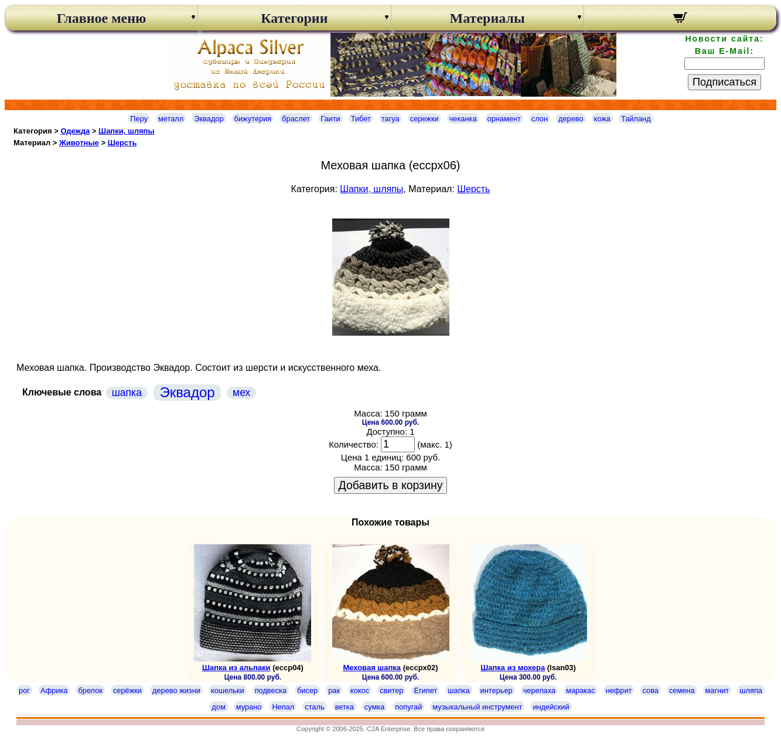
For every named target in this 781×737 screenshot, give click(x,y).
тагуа (390, 118)
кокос (359, 690)
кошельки (227, 690)
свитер (391, 690)
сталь (314, 706)
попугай (408, 706)
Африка (53, 690)
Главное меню (101, 18)
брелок (90, 690)
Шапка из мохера (512, 667)
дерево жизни (176, 690)
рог (24, 690)
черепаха (539, 690)
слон (539, 118)
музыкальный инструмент (477, 706)
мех (241, 392)
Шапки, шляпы (126, 131)
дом (218, 706)
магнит (717, 690)
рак (334, 690)
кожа (602, 118)
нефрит (619, 690)
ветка (344, 706)
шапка (127, 392)
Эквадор (208, 118)
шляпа (750, 690)
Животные (79, 142)
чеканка (463, 118)
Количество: (353, 444)
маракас (580, 690)
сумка (374, 706)
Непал (283, 706)
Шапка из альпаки (236, 667)
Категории (294, 18)
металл (170, 118)
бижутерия (253, 118)
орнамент (504, 118)
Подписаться (724, 82)
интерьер (496, 690)
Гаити (330, 118)
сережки (424, 118)
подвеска (271, 690)
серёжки (127, 690)
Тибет (361, 118)
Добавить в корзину (391, 485)
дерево (571, 118)
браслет (296, 118)
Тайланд (636, 118)
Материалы (487, 18)
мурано (249, 706)
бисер (307, 690)
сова (650, 690)
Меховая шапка (372, 667)
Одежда (75, 131)
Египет (425, 690)
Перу (139, 118)
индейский (551, 706)
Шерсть (122, 142)
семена (682, 690)
